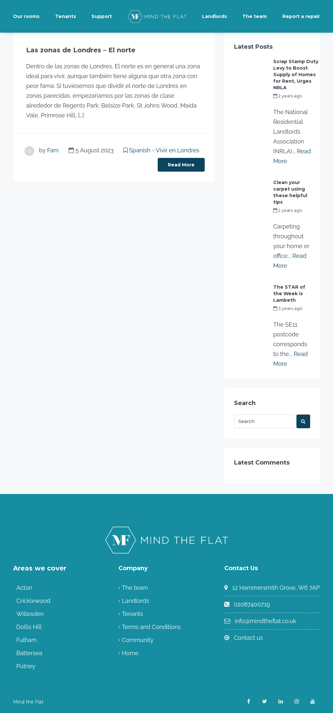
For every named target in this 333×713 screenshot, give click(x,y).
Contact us (248, 637)
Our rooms (26, 16)
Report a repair (301, 16)
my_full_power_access (297, 103)
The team (254, 16)
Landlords (214, 16)
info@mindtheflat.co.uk (265, 621)
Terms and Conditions (151, 626)
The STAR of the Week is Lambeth (289, 293)
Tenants (65, 16)
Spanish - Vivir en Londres (164, 150)
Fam (53, 150)
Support (101, 16)
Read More (181, 165)
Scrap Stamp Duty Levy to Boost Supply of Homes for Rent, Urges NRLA (295, 75)
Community (137, 640)
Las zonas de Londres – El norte (80, 50)
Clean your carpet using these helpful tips (290, 192)
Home (130, 653)
